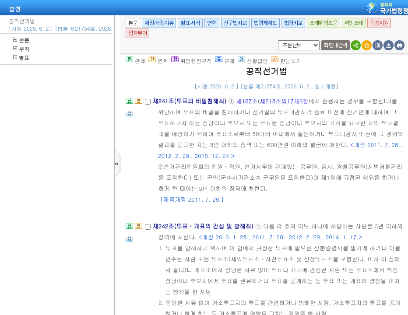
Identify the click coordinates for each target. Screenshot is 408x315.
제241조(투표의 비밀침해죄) (190, 101)
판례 (135, 60)
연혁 (211, 23)
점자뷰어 (137, 33)
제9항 (301, 101)
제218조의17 (276, 101)
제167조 (246, 101)
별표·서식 (190, 23)
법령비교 (293, 23)
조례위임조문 (324, 23)
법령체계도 (265, 23)
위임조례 (354, 23)
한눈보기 (286, 60)
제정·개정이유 (158, 23)
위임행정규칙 (191, 60)
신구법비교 (235, 23)
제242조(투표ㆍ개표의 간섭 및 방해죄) (203, 226)
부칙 (21, 48)
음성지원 (379, 23)
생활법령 (253, 60)
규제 (225, 60)
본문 (21, 40)
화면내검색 (335, 45)
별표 (21, 57)
